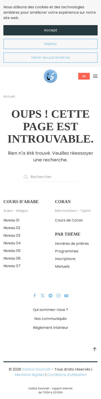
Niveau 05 (12, 250)
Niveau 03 (11, 235)
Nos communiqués (50, 318)
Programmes (66, 251)
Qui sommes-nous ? (50, 309)
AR (84, 76)
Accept (50, 30)
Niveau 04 (12, 243)
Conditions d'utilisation (66, 374)
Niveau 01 (11, 220)
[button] (95, 76)
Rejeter (50, 43)
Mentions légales (29, 374)
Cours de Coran (69, 220)
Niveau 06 (12, 258)
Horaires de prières (72, 243)
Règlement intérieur (50, 327)
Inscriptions (65, 258)
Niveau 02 (11, 227)
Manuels (62, 266)
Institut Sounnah (36, 369)
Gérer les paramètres (50, 57)
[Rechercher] (50, 177)
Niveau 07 (12, 266)
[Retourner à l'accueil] (50, 76)
